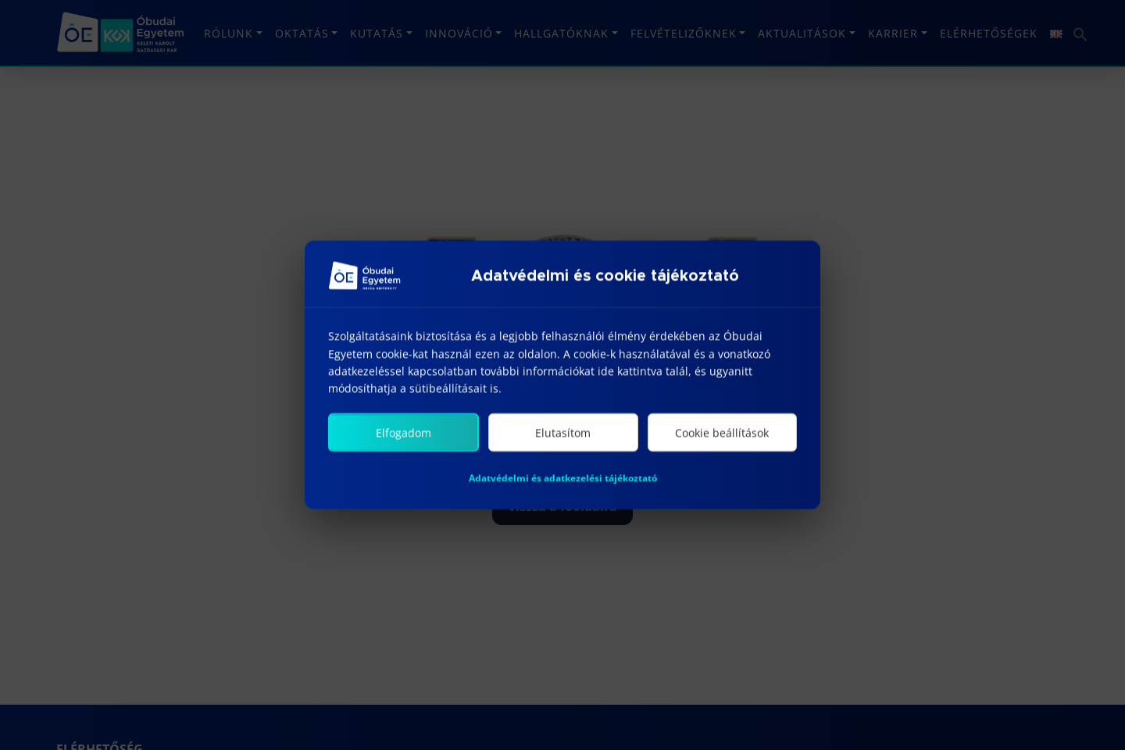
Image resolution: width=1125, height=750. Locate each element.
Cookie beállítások (722, 434)
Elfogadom (403, 434)
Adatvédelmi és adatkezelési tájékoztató (563, 479)
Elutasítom (563, 434)
